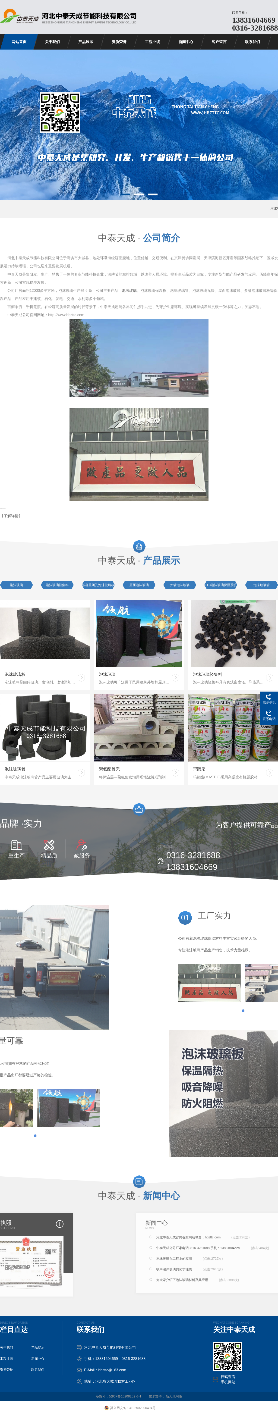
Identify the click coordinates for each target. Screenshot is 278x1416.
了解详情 (11, 512)
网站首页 (19, 42)
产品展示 (85, 42)
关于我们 (52, 42)
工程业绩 (152, 42)
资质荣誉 (119, 42)
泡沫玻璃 (129, 286)
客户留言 (219, 42)
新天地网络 (174, 1396)
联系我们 (252, 42)
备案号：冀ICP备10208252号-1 (118, 1396)
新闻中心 (185, 42)
